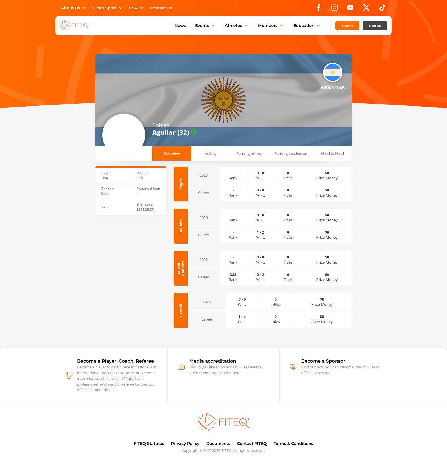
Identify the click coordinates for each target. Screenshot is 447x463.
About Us (74, 8)
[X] (366, 9)
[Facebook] (318, 9)
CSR (136, 8)
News (180, 25)
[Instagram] (334, 9)
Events (205, 25)
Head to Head (332, 153)
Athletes (237, 25)
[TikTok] (382, 9)
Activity (210, 153)
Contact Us (161, 8)
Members (271, 25)
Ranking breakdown (290, 153)
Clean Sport (108, 8)
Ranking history (249, 153)
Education (307, 25)
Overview (171, 153)
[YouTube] (350, 9)
